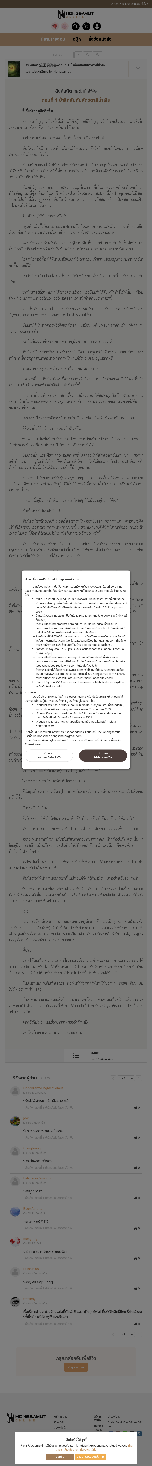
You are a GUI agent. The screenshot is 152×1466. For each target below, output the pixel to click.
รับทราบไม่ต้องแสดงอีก (103, 756)
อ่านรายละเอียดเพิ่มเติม (90, 1457)
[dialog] (76, 733)
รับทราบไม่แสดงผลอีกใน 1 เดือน (49, 756)
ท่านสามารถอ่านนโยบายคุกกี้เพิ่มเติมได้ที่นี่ (94, 1448)
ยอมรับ (60, 1457)
